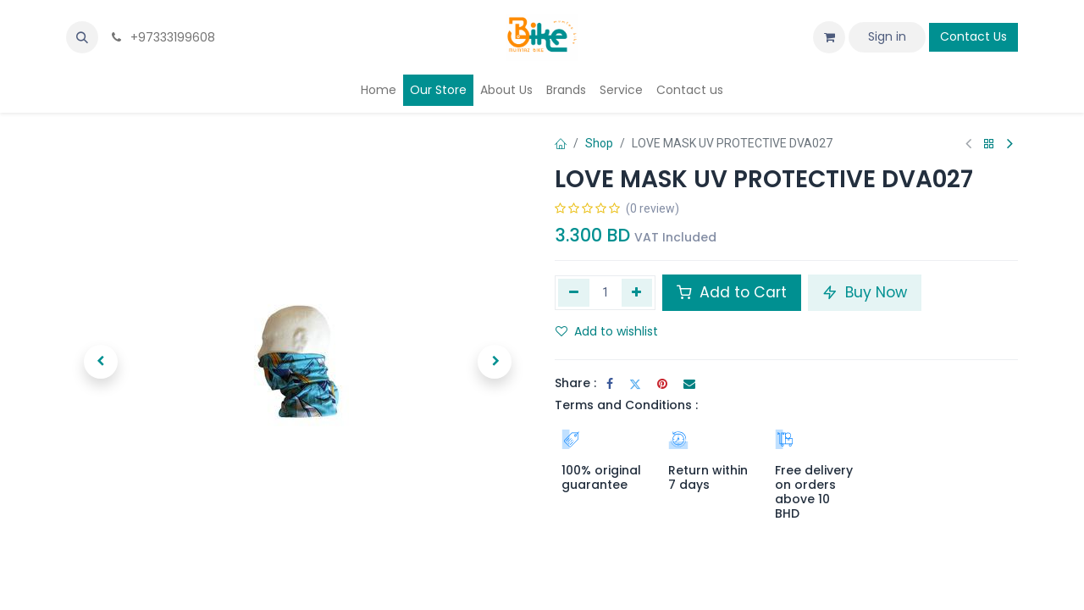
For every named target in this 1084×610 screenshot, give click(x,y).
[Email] (689, 384)
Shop (599, 143)
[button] (82, 37)
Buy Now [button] (864, 292)
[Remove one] (573, 292)
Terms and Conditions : (626, 404)
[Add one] (637, 292)
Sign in (887, 36)
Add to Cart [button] (732, 292)
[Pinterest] (662, 384)
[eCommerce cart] (829, 37)
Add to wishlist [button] (607, 331)
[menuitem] (378, 90)
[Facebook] (609, 384)
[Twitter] (635, 384)
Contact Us (973, 36)
